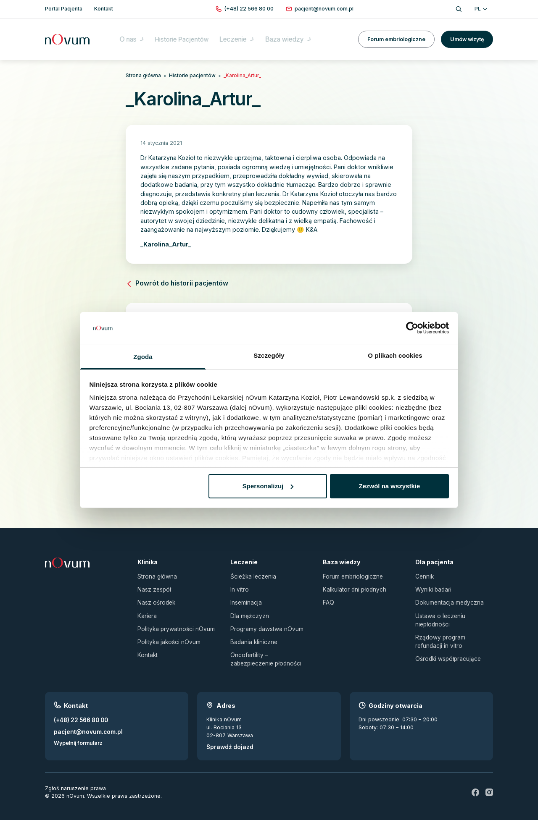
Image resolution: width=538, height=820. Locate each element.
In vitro (239, 585)
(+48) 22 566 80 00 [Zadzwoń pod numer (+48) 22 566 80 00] (79, 710)
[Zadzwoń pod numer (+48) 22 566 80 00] (249, 9)
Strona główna (141, 75)
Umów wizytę (467, 33)
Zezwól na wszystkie (389, 486)
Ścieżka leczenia (251, 573)
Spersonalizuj (268, 486)
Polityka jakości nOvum (166, 634)
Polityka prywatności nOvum (173, 622)
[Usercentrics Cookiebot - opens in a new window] (412, 328)
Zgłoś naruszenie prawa (75, 778)
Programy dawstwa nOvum (264, 622)
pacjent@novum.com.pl (85, 721)
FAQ (328, 597)
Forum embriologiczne (396, 33)
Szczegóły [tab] (268, 355)
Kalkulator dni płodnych (352, 585)
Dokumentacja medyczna (447, 597)
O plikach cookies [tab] (395, 355)
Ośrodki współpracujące (446, 650)
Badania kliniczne (252, 634)
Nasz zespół (153, 585)
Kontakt (146, 647)
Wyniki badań (432, 585)
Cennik (424, 573)
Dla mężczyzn (247, 610)
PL (481, 8)
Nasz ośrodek (155, 597)
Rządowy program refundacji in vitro (452, 634)
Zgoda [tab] (143, 356)
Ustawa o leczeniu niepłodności (438, 614)
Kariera (146, 610)
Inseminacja (245, 597)
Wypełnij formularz (78, 732)
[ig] (489, 782)
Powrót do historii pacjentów (173, 282)
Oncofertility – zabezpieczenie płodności (269, 651)
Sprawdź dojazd (227, 737)
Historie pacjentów (185, 75)
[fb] (476, 782)
